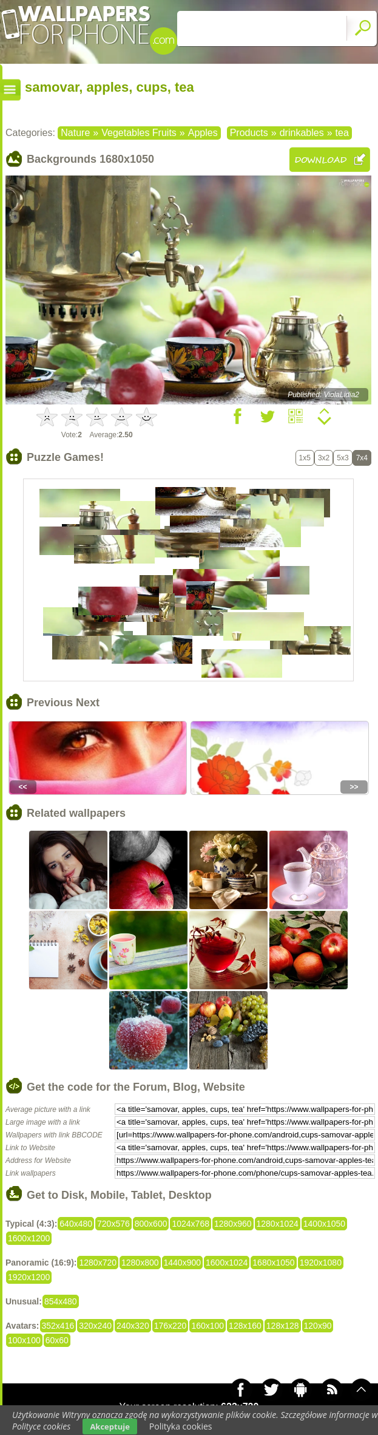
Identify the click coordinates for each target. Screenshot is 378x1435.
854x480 (60, 1301)
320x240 (95, 1326)
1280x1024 (278, 1224)
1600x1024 (227, 1262)
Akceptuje (109, 1426)
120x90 (318, 1326)
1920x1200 (29, 1277)
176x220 (170, 1326)
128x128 (282, 1326)
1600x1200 (29, 1238)
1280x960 (233, 1224)
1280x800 (140, 1262)
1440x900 (182, 1262)
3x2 (323, 458)
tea (342, 133)
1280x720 (97, 1262)
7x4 (362, 458)
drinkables (302, 133)
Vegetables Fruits (139, 133)
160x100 (207, 1326)
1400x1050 (324, 1224)
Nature (75, 133)
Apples (203, 133)
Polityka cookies (180, 1426)
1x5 (305, 458)
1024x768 (190, 1224)
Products (249, 133)
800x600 (151, 1224)
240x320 (132, 1326)
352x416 (58, 1326)
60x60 (57, 1340)
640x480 (75, 1224)
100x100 (24, 1340)
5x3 (342, 458)
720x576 (113, 1224)
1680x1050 (273, 1262)
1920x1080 (321, 1262)
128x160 (245, 1326)
